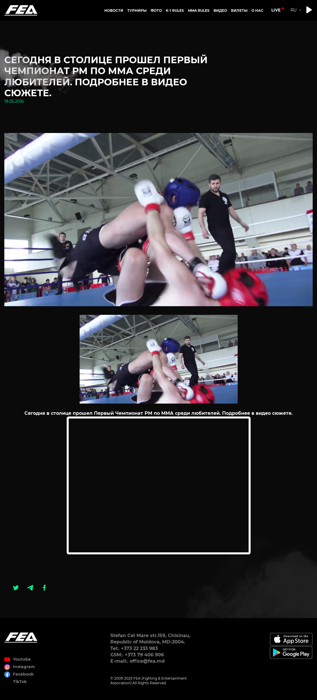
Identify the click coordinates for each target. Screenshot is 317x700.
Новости (113, 10)
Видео (220, 10)
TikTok (20, 681)
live (276, 10)
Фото (156, 10)
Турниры (137, 10)
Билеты (239, 10)
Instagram (24, 666)
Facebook (23, 674)
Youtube (22, 659)
